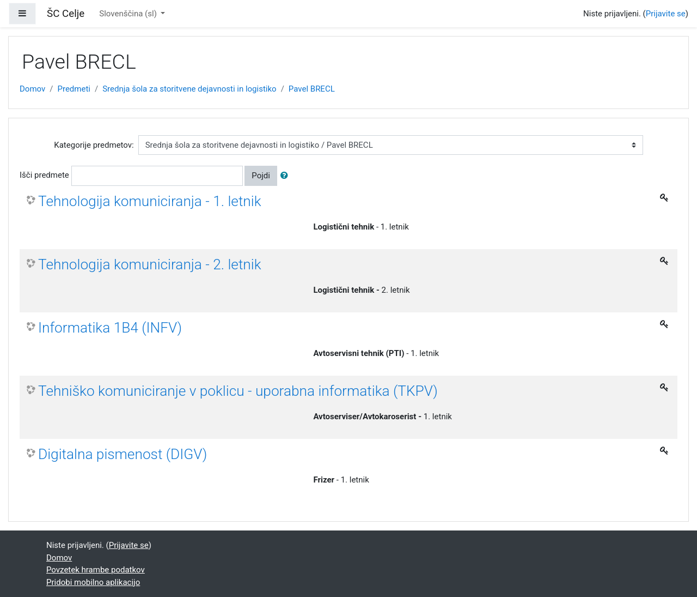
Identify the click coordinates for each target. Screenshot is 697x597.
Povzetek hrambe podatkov (95, 570)
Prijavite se (666, 14)
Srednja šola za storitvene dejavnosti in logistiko (189, 89)
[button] (286, 176)
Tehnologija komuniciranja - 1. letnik (149, 201)
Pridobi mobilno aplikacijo (93, 582)
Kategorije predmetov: (93, 145)
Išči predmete (44, 175)
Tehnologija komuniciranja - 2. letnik (149, 264)
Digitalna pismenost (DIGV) (122, 454)
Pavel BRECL (312, 89)
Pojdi (261, 175)
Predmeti (73, 89)
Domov (32, 89)
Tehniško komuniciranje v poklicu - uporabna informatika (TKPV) (238, 391)
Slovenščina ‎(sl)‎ (128, 14)
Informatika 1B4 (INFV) (110, 327)
